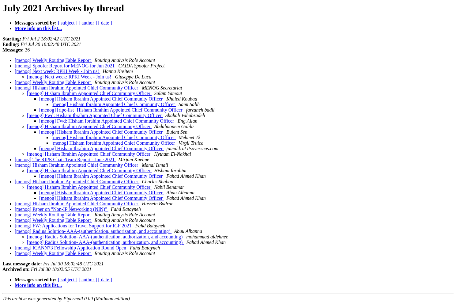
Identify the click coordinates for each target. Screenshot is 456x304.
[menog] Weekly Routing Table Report (53, 60)
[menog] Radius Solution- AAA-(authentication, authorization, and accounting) (93, 231)
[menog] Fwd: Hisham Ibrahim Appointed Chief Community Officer (95, 115)
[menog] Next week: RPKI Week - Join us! (57, 71)
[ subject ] (67, 22)
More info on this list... (38, 28)
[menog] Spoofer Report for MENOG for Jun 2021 (65, 65)
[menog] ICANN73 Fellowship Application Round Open (71, 247)
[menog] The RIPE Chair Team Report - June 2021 (65, 159)
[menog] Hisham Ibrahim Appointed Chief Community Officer (77, 87)
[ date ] (105, 22)
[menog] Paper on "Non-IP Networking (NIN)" (61, 209)
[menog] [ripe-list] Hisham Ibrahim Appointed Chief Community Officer (111, 109)
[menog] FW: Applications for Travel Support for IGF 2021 (74, 225)
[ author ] (88, 22)
